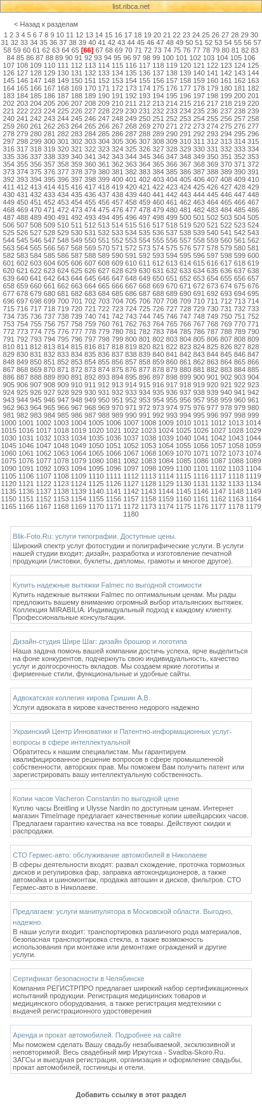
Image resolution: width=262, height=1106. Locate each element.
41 (101, 42)
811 (22, 346)
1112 (130, 476)
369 (212, 164)
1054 (165, 445)
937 (185, 392)
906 (22, 385)
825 (212, 346)
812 (35, 346)
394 (35, 179)
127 (22, 73)
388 (212, 172)
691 (198, 293)
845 (226, 354)
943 (9, 400)
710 (198, 301)
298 (22, 141)
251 (158, 118)
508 (35, 225)
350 (212, 156)
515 (130, 225)
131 (76, 73)
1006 (113, 423)
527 (35, 232)
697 (22, 301)
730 (212, 308)
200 (240, 96)
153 (117, 80)
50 (189, 42)
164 (9, 88)
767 (198, 324)
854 (90, 362)
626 (90, 270)
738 (63, 316)
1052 (130, 445)
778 (90, 331)
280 (35, 134)
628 (117, 270)
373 (9, 172)
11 (70, 35)
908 (49, 385)
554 (144, 240)
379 (90, 172)
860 (172, 362)
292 (198, 134)
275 (226, 126)
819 (130, 346)
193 (144, 96)
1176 (200, 506)
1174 (165, 506)
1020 (95, 430)
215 (185, 103)
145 (9, 80)
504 (240, 217)
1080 (95, 461)
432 (35, 194)
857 (130, 362)
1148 (236, 491)
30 (254, 35)
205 (49, 103)
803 (172, 339)
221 (9, 111)
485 (240, 210)
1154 (78, 499)
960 (240, 400)
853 (76, 362)
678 (22, 293)
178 (198, 88)
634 (198, 270)
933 (130, 392)
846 (240, 354)
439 (130, 194)
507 (22, 225)
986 (76, 415)
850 (35, 362)
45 (141, 42)
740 (90, 316)
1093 (61, 468)
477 (130, 210)
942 (253, 392)
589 (103, 255)
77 (196, 50)
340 (76, 156)
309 (172, 141)
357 (49, 164)
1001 (26, 423)
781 (130, 331)
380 (103, 172)
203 (22, 103)
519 (185, 225)
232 (158, 111)
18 (137, 35)
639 (9, 278)
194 (158, 96)
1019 (78, 430)
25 (205, 35)
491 (63, 217)
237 (226, 111)
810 (9, 346)
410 (253, 179)
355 (22, 164)
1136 (26, 491)
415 (63, 187)
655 (226, 278)
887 (22, 377)
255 (212, 118)
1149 (253, 491)
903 (240, 377)
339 (63, 156)
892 (90, 377)
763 (144, 324)
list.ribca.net (131, 6)
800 (130, 339)
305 (117, 141)
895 (130, 377)
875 (117, 369)
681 (63, 293)
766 (185, 324)
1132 (218, 483)
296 (253, 134)
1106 (26, 476)
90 (68, 57)
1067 (130, 453)
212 (144, 103)
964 (35, 407)
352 (240, 156)
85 (20, 57)
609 (117, 263)
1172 (130, 506)
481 (185, 210)
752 (253, 316)
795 (63, 339)
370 (226, 164)
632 (172, 270)
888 (35, 377)
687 (144, 293)
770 (240, 324)
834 (76, 354)
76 (186, 50)
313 (226, 141)
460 (158, 202)
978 (226, 407)
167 (49, 88)
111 (63, 65)
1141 (113, 491)
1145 (183, 491)
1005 (95, 423)
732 (240, 308)
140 (198, 73)
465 (226, 202)
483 (212, 210)
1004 (78, 423)
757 (63, 324)
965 (49, 407)
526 (22, 232)
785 (185, 331)
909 (63, 385)
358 (63, 164)
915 (144, 385)
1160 (183, 499)
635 (212, 270)
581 (253, 248)
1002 (43, 423)
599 (240, 255)
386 (185, 172)
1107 (43, 476)
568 (76, 248)
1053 (148, 445)
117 (144, 65)
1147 (218, 491)
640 (22, 278)
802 (158, 339)
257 (240, 118)
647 (117, 278)
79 (215, 50)
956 (185, 400)
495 (117, 217)
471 (49, 210)
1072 (218, 453)
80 (226, 50)
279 (22, 134)
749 (212, 316)
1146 (200, 491)
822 (172, 346)
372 (253, 164)
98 (146, 57)
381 (117, 172)
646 (103, 278)
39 (82, 42)
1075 (8, 461)
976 (198, 407)
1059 (253, 445)
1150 (8, 499)
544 (9, 240)
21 (167, 35)
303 (90, 141)
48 (170, 42)
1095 (95, 468)
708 (172, 301)
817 (103, 346)
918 (185, 385)
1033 (61, 438)
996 (212, 415)
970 (117, 407)
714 (253, 301)
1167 (43, 506)
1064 (78, 453)
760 (103, 324)
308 (158, 141)
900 (198, 377)
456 (103, 202)
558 (198, 240)
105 (236, 57)
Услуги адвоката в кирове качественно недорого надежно (106, 707)
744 (144, 316)
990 (130, 415)
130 (63, 73)
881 (198, 369)
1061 (26, 453)
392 (9, 179)
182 (253, 88)
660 (35, 286)
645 (90, 278)
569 (90, 248)
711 (212, 301)
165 (22, 88)
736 (35, 316)
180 (226, 88)
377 (63, 172)
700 (63, 301)
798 (103, 339)
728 (185, 308)
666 (117, 286)
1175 (183, 506)
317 (22, 149)
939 (212, 392)
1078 (61, 461)
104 (222, 57)
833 (63, 354)
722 (103, 308)
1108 (61, 476)
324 (117, 149)
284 (90, 134)
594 (172, 255)
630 (144, 270)
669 (158, 286)
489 (35, 217)
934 (144, 392)
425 (198, 187)
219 (240, 103)
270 (158, 126)
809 (253, 339)
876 (130, 369)
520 (198, 225)
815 (76, 346)
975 (185, 407)
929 (76, 392)
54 (228, 42)
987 (90, 415)
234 (185, 111)
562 (253, 240)
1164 (253, 499)
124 (240, 65)
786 (198, 331)
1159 (165, 499)
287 (130, 134)
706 (144, 301)
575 (172, 248)
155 (144, 80)
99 (156, 57)
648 (130, 278)
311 (198, 141)
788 (226, 331)
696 (9, 301)
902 (226, 377)
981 (9, 415)
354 (9, 164)
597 (212, 255)
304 (103, 141)
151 (90, 80)
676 (253, 286)
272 (185, 126)
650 (158, 278)
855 (103, 362)
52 (209, 42)
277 (253, 126)
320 (63, 149)
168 (63, 88)
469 (22, 210)
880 (185, 369)
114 (103, 65)
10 (60, 35)
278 (9, 134)
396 (63, 179)
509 (49, 225)
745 (158, 316)
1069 (165, 453)
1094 (78, 468)
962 (9, 407)
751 (240, 316)
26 (215, 35)
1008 (148, 423)
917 (172, 385)
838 (130, 354)
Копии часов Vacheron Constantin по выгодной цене (96, 798)
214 (172, 103)
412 (22, 187)
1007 (130, 423)
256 (226, 118)
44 (130, 42)
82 (245, 50)
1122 (43, 483)
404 (172, 179)
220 (253, 103)
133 (103, 73)
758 (76, 324)
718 (49, 308)
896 (144, 377)
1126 (113, 483)
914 (130, 385)
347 (172, 156)
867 (9, 369)
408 (226, 179)
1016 (26, 430)
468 (9, 210)
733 (253, 308)
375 (35, 172)
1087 (218, 461)
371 (240, 164)
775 (49, 331)
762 (130, 324)
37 (63, 42)
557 (185, 240)
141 (212, 73)
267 (117, 126)
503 (226, 217)
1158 (148, 499)
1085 (183, 461)
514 (117, 225)
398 (90, 179)
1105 (8, 476)
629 (130, 270)
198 (212, 96)
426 (212, 187)
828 (253, 346)
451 (35, 202)
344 (130, 156)
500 (185, 217)
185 (35, 96)
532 (103, 232)
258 (253, 118)
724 (130, 308)
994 (185, 415)
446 (226, 194)
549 (76, 240)
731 (226, 308)
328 (172, 149)
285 (103, 134)
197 (198, 96)
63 (56, 50)
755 (35, 324)
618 (240, 263)
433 (49, 194)
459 (144, 202)
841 (172, 354)
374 (22, 172)
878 (158, 369)
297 (9, 141)
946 (49, 400)
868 (22, 369)
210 (117, 103)
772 (9, 331)
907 (35, 385)
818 (117, 346)
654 (212, 278)
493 (90, 217)
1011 (200, 423)
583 (22, 255)
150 (76, 80)
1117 (218, 476)
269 (144, 126)
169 (76, 88)
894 (117, 377)
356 (35, 164)
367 (185, 164)
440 (144, 194)
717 (35, 308)
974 (172, 407)
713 (240, 301)
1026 (200, 430)
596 (198, 255)
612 (158, 263)
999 (253, 415)
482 (198, 210)
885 (253, 369)
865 (240, 362)
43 (121, 42)
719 (63, 308)
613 (172, 263)
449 (9, 202)
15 (108, 35)
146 (22, 80)
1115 (183, 476)
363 (130, 164)
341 (90, 156)
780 (117, 331)
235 (198, 111)
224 (49, 111)
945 (35, 400)
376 (49, 172)
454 (76, 202)
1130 (183, 483)
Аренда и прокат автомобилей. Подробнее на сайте (97, 1035)
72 (148, 50)
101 (181, 57)
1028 (236, 430)
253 (185, 118)
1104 (253, 468)
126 (9, 73)
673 (212, 286)
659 (22, 286)
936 (172, 392)
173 (130, 88)
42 (111, 42)
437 (103, 194)
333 (240, 149)
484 (226, 210)
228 (103, 111)
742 (117, 316)
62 (46, 50)
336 (22, 156)
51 (199, 42)
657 (253, 278)
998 (240, 415)
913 (117, 385)
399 (103, 179)
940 (226, 392)
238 (240, 111)
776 (63, 331)
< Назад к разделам (46, 24)
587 (76, 255)
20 (157, 35)
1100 (183, 468)
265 (90, 126)
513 (103, 225)
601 (9, 263)
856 (117, 362)
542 (240, 232)
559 (212, 240)
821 (158, 346)
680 (49, 293)
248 (117, 118)
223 (35, 111)
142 (226, 73)
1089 (253, 461)
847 (253, 354)
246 (90, 118)
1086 (200, 461)
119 (172, 65)
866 (253, 362)
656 (240, 278)
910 (76, 385)
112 (76, 65)
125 (253, 65)
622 (35, 270)
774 (35, 331)
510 (63, 225)
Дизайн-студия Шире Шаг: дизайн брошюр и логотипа (100, 641)
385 (172, 172)
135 (130, 73)
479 (158, 210)
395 (49, 179)
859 (158, 362)
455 (90, 202)
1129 (165, 483)
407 (212, 179)
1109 (78, 476)
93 (98, 57)
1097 (130, 468)
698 (35, 301)
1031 (26, 438)
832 (49, 354)
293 (212, 134)
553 (130, 240)
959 (226, 400)
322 (90, 149)
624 (63, 270)
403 (158, 179)
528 (49, 232)
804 (185, 339)
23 (186, 35)
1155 (95, 499)
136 (144, 73)
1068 (148, 453)
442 (172, 194)
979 (240, 407)
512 (90, 225)
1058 (236, 445)
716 (22, 308)
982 (22, 415)
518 (172, 225)
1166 (26, 506)
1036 (113, 438)
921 (226, 385)
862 (198, 362)
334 (253, 149)
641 (35, 278)
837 (117, 354)
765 (172, 324)
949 (90, 400)
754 (22, 324)
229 (117, 111)
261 (35, 126)
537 (172, 232)
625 (76, 270)
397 (76, 179)
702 (90, 301)
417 (90, 187)
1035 (95, 438)
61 (36, 50)
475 (103, 210)
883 (226, 369)
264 (76, 126)
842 (185, 354)
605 (63, 263)
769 (226, 324)
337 (35, 156)
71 (138, 50)
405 (185, 179)
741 (103, 316)
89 (59, 57)
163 (253, 80)
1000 (8, 423)
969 (103, 407)
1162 (218, 499)
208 (90, 103)
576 (185, 248)
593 (158, 255)
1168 (61, 506)
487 (9, 217)
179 (212, 88)
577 (198, 248)
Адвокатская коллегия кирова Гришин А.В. (81, 698)
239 (253, 111)
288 (144, 134)
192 (130, 96)
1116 (200, 476)
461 (172, 202)
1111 (113, 476)
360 (90, 164)
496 (130, 217)
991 (144, 415)
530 (76, 232)
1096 (113, 468)
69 (118, 50)
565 (35, 248)
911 (90, 385)
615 (198, 263)
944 (22, 400)
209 (103, 103)
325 (130, 149)
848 (9, 362)
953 (144, 400)
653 (198, 278)
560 (226, 240)
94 (108, 57)
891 (76, 377)
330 (198, 149)
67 (99, 50)
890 (63, 377)
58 (7, 50)
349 (198, 156)
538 (185, 232)
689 (172, 293)
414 (49, 187)
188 (76, 96)
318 (35, 149)
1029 (253, 430)
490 (49, 217)
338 (49, 156)
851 (49, 362)
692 (212, 293)
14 (99, 35)
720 (76, 308)
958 (212, 400)
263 (63, 126)
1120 (8, 483)
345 (144, 156)
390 (240, 172)
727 (172, 308)
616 (212, 263)
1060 (8, 453)
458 (130, 202)
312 (212, 141)
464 (212, 202)
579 (226, 248)
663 (76, 286)
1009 (165, 423)
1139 (78, 491)
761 (117, 324)
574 (158, 248)
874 (103, 369)
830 (22, 354)
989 (117, 415)
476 (117, 210)
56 (247, 42)
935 (158, 392)
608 (103, 263)
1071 (200, 453)
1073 (236, 453)
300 (49, 141)
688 (158, 293)
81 (235, 50)
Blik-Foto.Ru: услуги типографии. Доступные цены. (94, 536)
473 (76, 210)
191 (117, 96)
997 (226, 415)
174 (144, 88)
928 (63, 392)
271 (172, 126)
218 (226, 103)
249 (130, 118)
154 (130, 80)
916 (158, 385)
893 (103, 377)
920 (212, 385)
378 (76, 172)
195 (172, 96)
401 (130, 179)
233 (172, 111)
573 (144, 248)
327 (158, 149)
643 (63, 278)
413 (35, 187)
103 (208, 57)
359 (76, 164)
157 (172, 80)
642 (49, 278)
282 (63, 134)
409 (240, 179)
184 (22, 96)
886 (9, 377)
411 (9, 187)
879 (172, 369)
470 (35, 210)
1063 (61, 453)
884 (240, 369)
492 (76, 217)
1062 (43, 453)
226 (76, 111)
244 (63, 118)
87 (39, 57)
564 (22, 248)
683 (90, 293)
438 (117, 194)
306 (130, 141)
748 (198, 316)
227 (90, 111)
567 (63, 248)
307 (144, 141)
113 (90, 65)
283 (76, 134)
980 (253, 407)
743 (130, 316)
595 (185, 255)
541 (226, 232)
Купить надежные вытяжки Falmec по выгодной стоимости (107, 585)
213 (158, 103)
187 (63, 96)
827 (240, 346)
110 (49, 65)
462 (185, 202)
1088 (236, 461)
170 (90, 88)
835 (90, 354)
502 (212, 217)
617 (226, 263)
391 (253, 172)
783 (158, 331)
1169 (78, 506)
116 (130, 65)
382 (130, 172)
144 (253, 73)
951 (117, 400)
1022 (130, 430)
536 (158, 232)
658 (9, 286)
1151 (26, 499)
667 (130, 286)
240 (9, 118)
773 (22, 331)
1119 (253, 476)
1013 (236, 423)
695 (253, 293)
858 (144, 362)
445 (212, 194)
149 (63, 80)
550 (90, 240)
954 (158, 400)
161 (226, 80)
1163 (236, 499)
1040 (183, 438)
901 (212, 377)
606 (76, 263)
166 (35, 88)
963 (22, 407)
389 (226, 172)
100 (168, 57)
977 (212, 407)
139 (185, 73)
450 (22, 202)
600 (253, 255)
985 (63, 415)
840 (158, 354)
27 (225, 35)
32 (14, 42)
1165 (8, 506)
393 (22, 179)
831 (35, 354)
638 (253, 270)
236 (212, 111)
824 (198, 346)
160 (212, 80)
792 (22, 339)
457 (117, 202)
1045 (8, 445)
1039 (165, 438)
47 (160, 42)
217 (212, 103)
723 (117, 308)
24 (196, 35)
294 (226, 134)
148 (49, 80)
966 (63, 407)
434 (63, 194)
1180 (130, 514)
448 (253, 194)
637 (240, 270)
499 (172, 217)
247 (103, 118)
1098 (148, 468)
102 (194, 57)
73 (157, 50)
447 (240, 194)
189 (90, 96)
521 (212, 225)
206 (63, 103)
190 (103, 96)
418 (103, 187)
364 (144, 164)
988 (103, 415)
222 (22, 111)
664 (90, 286)
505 (253, 217)
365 (158, 164)
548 (63, 240)
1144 (165, 491)
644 (76, 278)
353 (253, 156)
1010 (183, 423)
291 (185, 134)
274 (212, 126)
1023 (148, 430)
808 (240, 339)
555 (158, 240)
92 (88, 57)
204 (35, 103)
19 (147, 35)
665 (103, 286)
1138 (61, 491)
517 (158, 225)
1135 (8, 491)
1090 (8, 468)
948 (76, 400)
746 (172, 316)
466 (240, 202)
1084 (165, 461)
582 (9, 255)
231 (144, 111)
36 (53, 42)
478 (144, 210)
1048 (61, 445)
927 (49, 392)
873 (90, 369)
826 (226, 346)
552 (117, 240)
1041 (200, 438)
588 (90, 255)
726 (158, 308)
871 (63, 369)
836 (103, 354)
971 (130, 407)
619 (253, 263)
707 (158, 301)
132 (90, 73)
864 (226, 362)
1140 (95, 491)
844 (212, 354)
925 (22, 392)
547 (49, 240)
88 (49, 57)
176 (172, 88)
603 (35, 263)
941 (240, 392)
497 (144, 217)
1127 (130, 483)
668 (144, 286)
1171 (113, 506)
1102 (218, 468)
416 (76, 187)
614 (185, 263)
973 (158, 407)
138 (172, 73)
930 (90, 392)
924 (9, 392)
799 (117, 339)
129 (49, 73)
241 (22, 118)
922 (240, 385)
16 (118, 35)
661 (49, 286)
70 (128, 50)
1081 (113, 461)
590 (117, 255)
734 (9, 316)
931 (103, 392)
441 (158, 194)
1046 (26, 445)
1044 (253, 438)
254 (198, 118)
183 (9, 96)
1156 (113, 499)
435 (76, 194)
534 (130, 232)
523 (240, 225)
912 (103, 385)
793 (35, 339)
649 (144, 278)
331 (212, 149)
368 (198, 164)
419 (117, 187)
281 (49, 134)
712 (226, 301)
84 (11, 57)
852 (63, 362)
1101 (200, 468)
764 (158, 324)
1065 (95, 453)
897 (158, 377)
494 (103, 217)
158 (185, 80)
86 (30, 57)
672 (198, 286)
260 (22, 126)
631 (158, 270)
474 (90, 210)
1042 (218, 438)
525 (9, 232)
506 (9, 225)
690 (185, 293)
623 (49, 270)
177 (185, 88)
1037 (130, 438)
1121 (26, 483)
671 (185, 286)
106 (249, 57)
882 (212, 369)
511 (76, 225)
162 (240, 80)
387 (198, 172)
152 (103, 80)
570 (103, 248)
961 (253, 400)
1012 (218, 423)
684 (103, 293)
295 (240, 134)
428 (240, 187)
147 (35, 80)
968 (90, 407)
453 (63, 202)
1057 (218, 445)
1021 (113, 430)
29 (245, 35)
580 (240, 248)
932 (117, 392)
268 (130, 126)
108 (22, 65)
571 (117, 248)
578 (212, 248)
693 (226, 293)
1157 (130, 499)
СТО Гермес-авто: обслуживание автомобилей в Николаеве (110, 855)
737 (49, 316)
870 (49, 369)
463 (198, 202)
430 (9, 194)
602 (22, 263)
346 (158, 156)
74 (167, 50)
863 (212, 362)
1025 (183, 430)
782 (144, 331)
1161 (200, 499)
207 (76, 103)
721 (90, 308)
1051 (113, 445)
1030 (8, 438)
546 (35, 240)
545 (22, 240)
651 (172, 278)
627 (103, 270)
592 (144, 255)
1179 (253, 506)
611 (144, 263)
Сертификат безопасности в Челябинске (78, 978)
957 (198, 400)
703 (103, 301)
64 (65, 50)
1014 (253, 423)
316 (9, 149)
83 (254, 50)
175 (158, 88)
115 (117, 65)
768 (212, 324)
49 (179, 42)
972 (144, 407)
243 (49, 118)
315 (253, 141)
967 (76, 407)
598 (226, 255)
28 (235, 35)
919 (198, 385)
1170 (95, 506)
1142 (130, 491)
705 (130, 301)
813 (49, 346)
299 (35, 141)
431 (22, 194)
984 (49, 415)
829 (9, 354)
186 (49, 96)
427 (226, 187)
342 (103, 156)
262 (49, 126)
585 (49, 255)
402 (144, 179)
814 (63, 346)
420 (130, 187)
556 (172, 240)
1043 (236, 438)
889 (49, 377)
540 (212, 232)
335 (9, 156)
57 (257, 42)
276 (240, 126)
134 (117, 73)
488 (22, 217)
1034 (78, 438)
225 (63, 111)
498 (158, 217)
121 (198, 65)
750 (226, 316)
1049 (78, 445)
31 (4, 42)
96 (127, 57)
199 (226, 96)
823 (185, 346)
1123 (61, 483)
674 (226, 286)
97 (137, 57)
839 (144, 354)
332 (226, 149)
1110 (95, 476)
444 (198, 194)
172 (117, 88)
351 (226, 156)
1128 (148, 483)
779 (103, 331)
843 (198, 354)
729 (198, 308)
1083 (148, 461)
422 (158, 187)
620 (9, 270)
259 (9, 126)
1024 (165, 430)
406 (198, 179)
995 (198, 415)
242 (35, 118)
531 (90, 232)
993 (172, 415)
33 (24, 42)
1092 (43, 468)
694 (240, 293)
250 (144, 118)
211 (130, 103)
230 (130, 111)
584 (35, 255)
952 (130, 400)
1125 (95, 483)
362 (117, 164)
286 (117, 134)
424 (185, 187)
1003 (61, 423)
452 (49, 202)
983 (35, 415)
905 (9, 385)
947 (63, 400)
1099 (165, 468)
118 (158, 65)
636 (226, 270)
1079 (78, 461)
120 (185, 65)
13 (89, 35)
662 (63, 286)
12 (79, 35)
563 (9, 248)
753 (9, 324)
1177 (218, 506)
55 (238, 42)
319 (49, 149)
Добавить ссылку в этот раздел (130, 1094)
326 (144, 149)
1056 (200, 445)
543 (253, 232)
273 (198, 126)
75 (177, 50)
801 (144, 339)
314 (240, 141)
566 (49, 248)
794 (49, 339)
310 (185, 141)
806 (212, 339)
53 (218, 42)
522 (226, 225)
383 (144, 172)
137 (158, 73)
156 (158, 80)
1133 (236, 483)
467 (253, 202)
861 (185, 362)
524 (253, 225)
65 (75, 50)
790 (253, 331)
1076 (26, 461)
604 (49, 263)
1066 (113, 453)
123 (226, 65)
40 (92, 42)
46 (150, 42)
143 (240, 73)
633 (185, 270)
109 (35, 65)
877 (144, 369)
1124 (78, 483)
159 (198, 80)
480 (172, 210)
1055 (183, 445)
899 (185, 377)
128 (35, 73)
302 (76, 141)
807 (226, 339)
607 (90, 263)
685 (117, 293)
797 (90, 339)
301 (63, 141)
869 (35, 369)
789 (240, 331)
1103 (236, 468)
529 (63, 232)
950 (103, 400)
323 (103, 149)
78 (206, 50)
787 (212, 331)
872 (76, 369)
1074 (253, 453)
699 (49, 301)
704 (117, 301)
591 (130, 255)
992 (158, 415)
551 (103, 240)
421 (144, 187)
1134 (253, 483)
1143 (148, 491)
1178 (236, 506)
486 (253, 210)
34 (33, 42)
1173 (148, 506)
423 (172, 187)
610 (130, 263)
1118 (236, 476)
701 (76, 301)
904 (253, 377)
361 (103, 164)
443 (185, 194)
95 (117, 57)
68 (109, 50)
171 (103, 88)
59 (17, 50)
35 (44, 42)
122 (212, 65)
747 (185, 316)
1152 (43, 499)
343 (117, 156)
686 (130, 293)
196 (185, 96)
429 (253, 187)
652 (185, 278)
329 (185, 149)
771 (253, 324)
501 (198, 217)
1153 (61, 499)
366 (172, 164)
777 (76, 331)
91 (78, 57)
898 (172, 377)
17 (128, 35)
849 (22, 362)
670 (172, 286)
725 (144, 308)
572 (130, 248)
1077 (43, 461)
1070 (183, 453)
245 (76, 118)
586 (63, 255)
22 (176, 35)
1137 (43, 491)
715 (9, 308)
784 (172, 331)
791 (9, 339)
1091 (26, 468)
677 (9, 293)
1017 (43, 430)
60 (26, 50)
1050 (95, 445)
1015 (8, 430)
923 (253, 385)
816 (90, 346)
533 (117, 232)
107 (9, 65)
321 (76, 149)
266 (103, 126)
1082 (130, 461)
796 (76, 339)
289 (158, 134)
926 (35, 392)
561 (240, 240)
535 (144, 232)
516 (144, 225)
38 (73, 42)
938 (198, 392)
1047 (43, 445)
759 (90, 324)
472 (63, 210)
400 (117, 179)
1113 (148, 476)
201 (253, 96)
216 (198, 103)
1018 (61, 430)
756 (49, 324)
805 (198, 339)
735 (22, 316)
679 (35, 293)
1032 (43, 438)
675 (240, 286)
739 (76, 316)
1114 (165, 476)
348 (185, 156)
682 (76, 293)
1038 (148, 438)
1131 (200, 483)
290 (172, 134)
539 (198, 232)
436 (90, 194)
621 (22, 270)
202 (9, 103)
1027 (218, 430)
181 (240, 88)
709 (185, 301)
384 (158, 172)
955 (172, 400)
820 (144, 346)
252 (172, 118)
